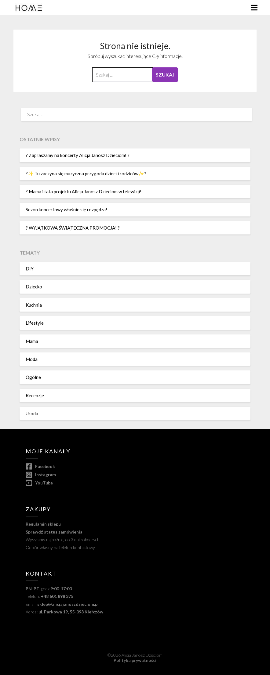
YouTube (39, 482)
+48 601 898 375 (57, 596)
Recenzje (35, 395)
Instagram (41, 474)
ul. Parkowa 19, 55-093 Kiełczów (70, 611)
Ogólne (33, 377)
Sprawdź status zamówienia (54, 531)
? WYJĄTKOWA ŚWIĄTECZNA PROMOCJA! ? (73, 227)
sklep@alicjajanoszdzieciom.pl (68, 604)
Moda (32, 359)
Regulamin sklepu (43, 524)
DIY (30, 268)
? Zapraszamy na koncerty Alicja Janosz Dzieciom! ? (78, 155)
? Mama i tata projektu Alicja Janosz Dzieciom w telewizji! (83, 191)
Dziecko (34, 286)
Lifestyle (35, 323)
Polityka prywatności (135, 660)
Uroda (32, 413)
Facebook (40, 466)
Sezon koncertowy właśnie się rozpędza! (66, 209)
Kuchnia (34, 305)
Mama (32, 341)
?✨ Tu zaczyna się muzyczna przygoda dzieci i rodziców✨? (86, 173)
